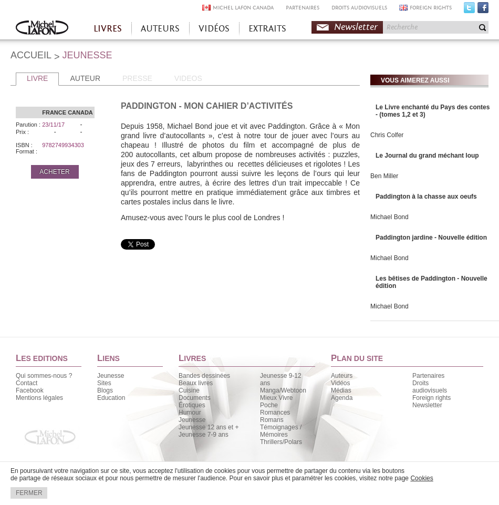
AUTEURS (160, 28)
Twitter (469, 10)
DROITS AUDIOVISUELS (359, 7)
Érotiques (192, 405)
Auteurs (341, 375)
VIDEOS (188, 78)
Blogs (105, 390)
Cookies (421, 478)
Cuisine (189, 390)
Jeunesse (110, 375)
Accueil (42, 28)
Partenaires (428, 375)
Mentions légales (39, 397)
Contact (26, 383)
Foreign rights (431, 397)
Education (111, 397)
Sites (104, 383)
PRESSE (137, 78)
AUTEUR (85, 78)
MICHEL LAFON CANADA (243, 7)
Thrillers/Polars (281, 442)
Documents (195, 397)
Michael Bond (389, 217)
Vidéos (340, 383)
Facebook (482, 10)
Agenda (341, 397)
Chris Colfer (386, 135)
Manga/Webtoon (283, 390)
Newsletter (356, 27)
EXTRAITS (267, 28)
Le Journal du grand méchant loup (427, 155)
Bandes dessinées (204, 375)
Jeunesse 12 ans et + (208, 427)
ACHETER (54, 172)
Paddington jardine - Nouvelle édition (431, 237)
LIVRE (37, 78)
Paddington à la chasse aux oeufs (426, 196)
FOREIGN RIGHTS (431, 7)
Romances (275, 412)
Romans (272, 420)
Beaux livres (196, 383)
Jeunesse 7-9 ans (203, 434)
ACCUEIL (31, 55)
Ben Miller (384, 176)
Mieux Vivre (276, 397)
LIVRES (107, 28)
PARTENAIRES (302, 7)
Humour (190, 412)
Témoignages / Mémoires (281, 431)
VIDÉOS (214, 28)
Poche (269, 405)
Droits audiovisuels (429, 386)
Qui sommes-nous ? (44, 375)
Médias (341, 390)
